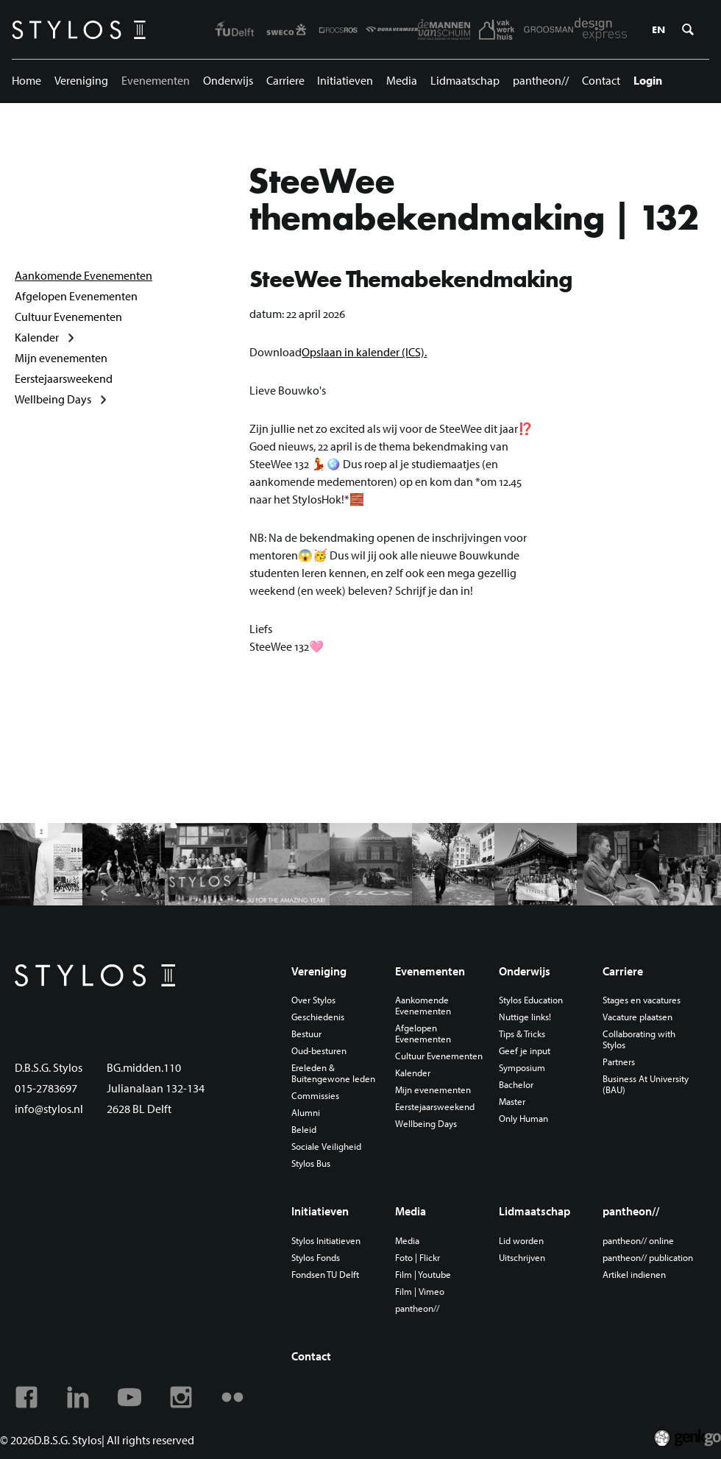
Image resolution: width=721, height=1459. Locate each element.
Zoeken (688, 29)
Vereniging (81, 80)
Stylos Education (531, 1000)
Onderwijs (228, 80)
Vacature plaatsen (637, 1016)
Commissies (315, 1095)
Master (512, 1101)
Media (401, 80)
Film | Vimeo (419, 1291)
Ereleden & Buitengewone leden (333, 1073)
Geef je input (524, 1050)
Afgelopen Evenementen (76, 296)
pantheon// (541, 80)
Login (647, 80)
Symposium (522, 1067)
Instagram (181, 1397)
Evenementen (155, 80)
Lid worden (521, 1240)
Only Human (523, 1118)
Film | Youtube (423, 1274)
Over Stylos (313, 1000)
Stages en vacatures (642, 1000)
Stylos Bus (310, 1163)
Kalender (37, 337)
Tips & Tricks (522, 1033)
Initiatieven (345, 80)
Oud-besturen (319, 1050)
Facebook (26, 1397)
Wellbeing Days (53, 399)
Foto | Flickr (417, 1257)
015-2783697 (46, 1088)
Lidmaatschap (465, 80)
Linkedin (78, 1397)
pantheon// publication (648, 1257)
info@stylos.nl (49, 1108)
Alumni (305, 1112)
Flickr (232, 1397)
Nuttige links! (525, 1016)
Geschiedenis (317, 1016)
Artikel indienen (634, 1274)
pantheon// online (638, 1240)
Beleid (303, 1129)
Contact (601, 80)
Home (26, 80)
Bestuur (306, 1033)
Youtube (129, 1397)
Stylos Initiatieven (325, 1240)
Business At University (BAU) (646, 1084)
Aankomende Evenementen (83, 275)
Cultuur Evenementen (68, 316)
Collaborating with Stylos (639, 1039)
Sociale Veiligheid (326, 1146)
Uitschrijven (522, 1257)
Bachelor (516, 1084)
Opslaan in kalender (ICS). (364, 352)
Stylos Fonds (315, 1257)
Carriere (285, 80)
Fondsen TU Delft (325, 1274)
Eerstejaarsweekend (64, 378)
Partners (619, 1061)
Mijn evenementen (61, 357)
